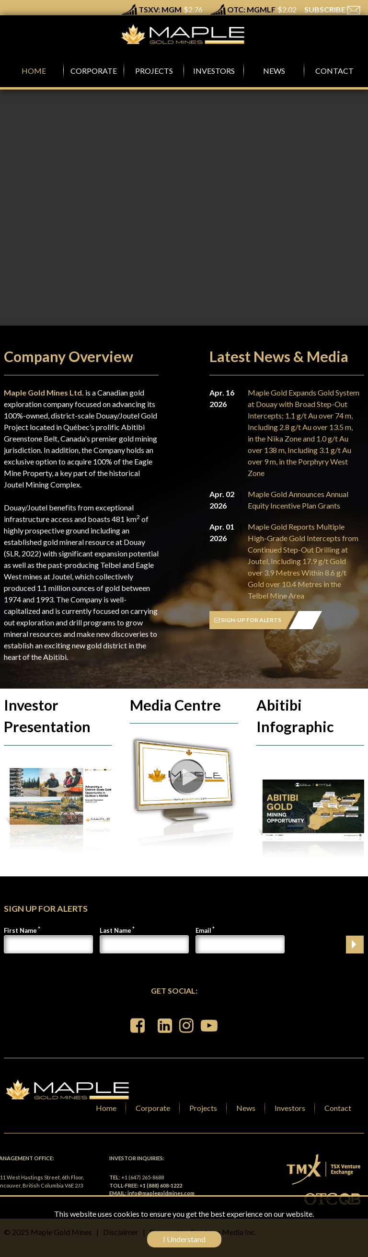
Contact (337, 1107)
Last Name (115, 930)
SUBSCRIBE (332, 9)
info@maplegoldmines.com (161, 1193)
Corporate (153, 1107)
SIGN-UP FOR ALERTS (247, 619)
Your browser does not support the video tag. (184, 224)
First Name (20, 930)
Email (203, 930)
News (245, 1107)
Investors (290, 1107)
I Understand (184, 1239)
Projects (203, 1107)
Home (106, 1107)
